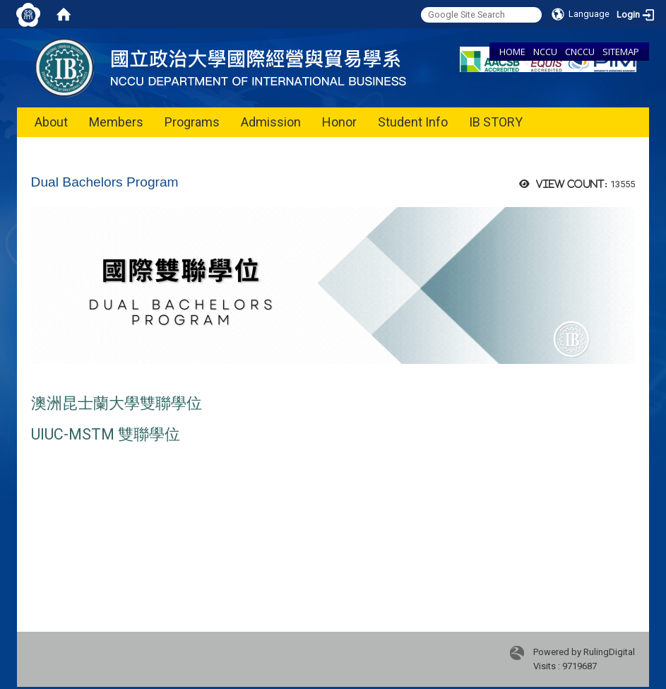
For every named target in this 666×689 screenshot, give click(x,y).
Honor (339, 121)
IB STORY (496, 121)
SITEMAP (620, 51)
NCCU (545, 51)
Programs (192, 121)
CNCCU (580, 51)
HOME (512, 51)
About (51, 121)
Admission (271, 121)
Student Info (413, 121)
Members (116, 121)
